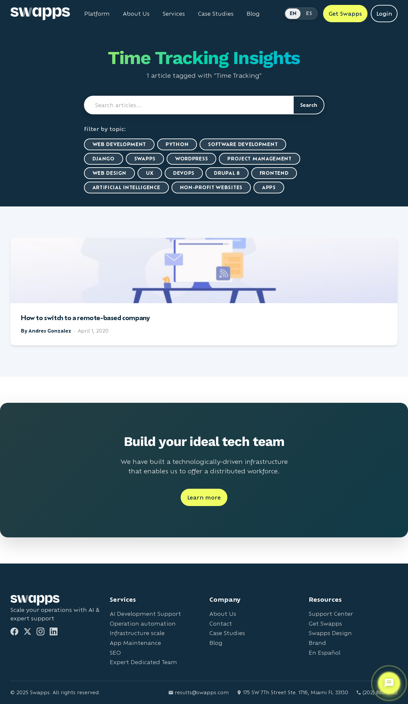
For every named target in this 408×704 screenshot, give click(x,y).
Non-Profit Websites (211, 187)
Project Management (259, 159)
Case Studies (227, 633)
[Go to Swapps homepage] (40, 13)
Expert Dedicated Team (143, 662)
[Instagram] (40, 631)
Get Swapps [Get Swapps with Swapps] (345, 13)
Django (103, 159)
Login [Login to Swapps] (384, 13)
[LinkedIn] (53, 631)
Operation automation (143, 623)
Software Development (243, 144)
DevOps (183, 173)
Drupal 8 (227, 173)
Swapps (144, 159)
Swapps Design (330, 633)
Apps (269, 187)
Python (177, 144)
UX (150, 173)
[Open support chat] (389, 683)
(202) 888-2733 (377, 692)
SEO (115, 652)
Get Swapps (325, 623)
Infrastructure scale (137, 633)
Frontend (274, 173)
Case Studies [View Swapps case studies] (216, 13)
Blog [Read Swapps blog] (253, 13)
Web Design (109, 173)
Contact (220, 623)
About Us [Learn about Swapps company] (136, 13)
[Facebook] (14, 631)
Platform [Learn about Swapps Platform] (97, 13)
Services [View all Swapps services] (174, 13)
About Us (222, 613)
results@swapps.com (198, 692)
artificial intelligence (126, 187)
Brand (317, 642)
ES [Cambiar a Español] (309, 13)
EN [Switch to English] (293, 13)
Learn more (204, 497)
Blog (215, 642)
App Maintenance (135, 642)
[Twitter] (27, 631)
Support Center (331, 613)
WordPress (191, 159)
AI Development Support (145, 613)
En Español (324, 652)
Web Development (119, 144)
